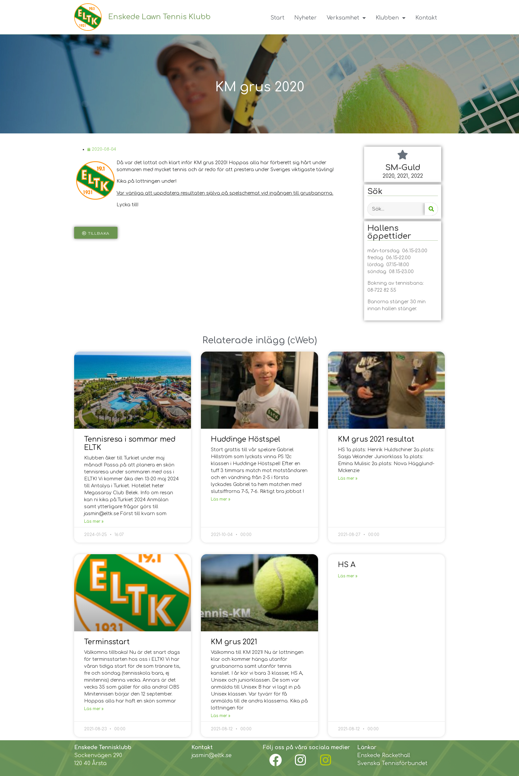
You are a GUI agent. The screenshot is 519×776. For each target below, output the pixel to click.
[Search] (431, 209)
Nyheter (305, 18)
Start (277, 18)
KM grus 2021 (234, 642)
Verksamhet (346, 18)
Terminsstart (107, 642)
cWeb (302, 340)
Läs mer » (94, 521)
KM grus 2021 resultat (376, 439)
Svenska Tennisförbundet (392, 763)
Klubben (390, 18)
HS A (346, 565)
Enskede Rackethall (383, 755)
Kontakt (426, 18)
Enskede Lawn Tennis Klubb (159, 17)
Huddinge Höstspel (245, 439)
